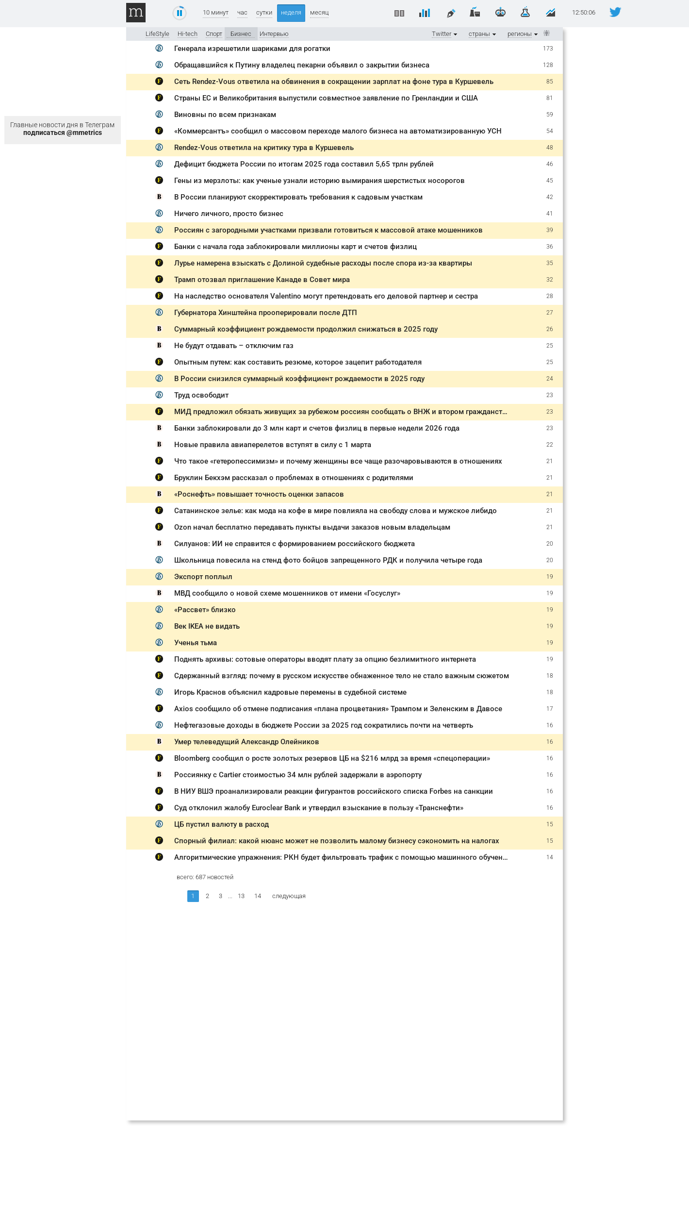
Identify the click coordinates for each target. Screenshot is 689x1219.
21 (549, 461)
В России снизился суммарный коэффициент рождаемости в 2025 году (299, 378)
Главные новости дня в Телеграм (62, 128)
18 (549, 675)
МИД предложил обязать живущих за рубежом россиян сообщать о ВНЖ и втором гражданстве (342, 411)
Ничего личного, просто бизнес (228, 213)
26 (549, 329)
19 (549, 576)
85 (549, 81)
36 (549, 246)
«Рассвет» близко (205, 609)
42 (549, 197)
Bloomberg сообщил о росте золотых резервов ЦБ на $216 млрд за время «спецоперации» (332, 758)
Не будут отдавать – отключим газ (234, 345)
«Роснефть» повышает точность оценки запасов (259, 494)
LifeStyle (157, 33)
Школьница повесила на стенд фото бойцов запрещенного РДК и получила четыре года (328, 560)
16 (549, 725)
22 (549, 444)
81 (549, 98)
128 (548, 65)
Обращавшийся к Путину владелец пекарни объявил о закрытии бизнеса (301, 65)
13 (241, 896)
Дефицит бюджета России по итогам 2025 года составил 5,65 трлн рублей (304, 164)
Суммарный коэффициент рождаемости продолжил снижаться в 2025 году (306, 329)
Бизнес (240, 33)
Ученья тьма (195, 642)
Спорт (214, 33)
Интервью (274, 33)
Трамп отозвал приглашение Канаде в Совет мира (262, 279)
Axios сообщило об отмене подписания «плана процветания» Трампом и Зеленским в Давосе (338, 708)
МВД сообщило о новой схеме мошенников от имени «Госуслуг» (287, 593)
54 (549, 131)
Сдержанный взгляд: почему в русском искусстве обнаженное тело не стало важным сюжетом (341, 675)
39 (549, 230)
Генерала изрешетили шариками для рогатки (252, 48)
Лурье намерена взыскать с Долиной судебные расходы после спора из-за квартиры (323, 263)
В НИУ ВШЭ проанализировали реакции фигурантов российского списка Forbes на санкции (333, 791)
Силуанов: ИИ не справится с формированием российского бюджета (294, 543)
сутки (264, 12)
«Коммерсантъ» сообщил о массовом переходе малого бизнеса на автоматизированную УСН (338, 131)
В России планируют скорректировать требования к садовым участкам (298, 197)
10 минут (216, 12)
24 (549, 378)
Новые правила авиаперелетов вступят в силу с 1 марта (272, 444)
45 (549, 180)
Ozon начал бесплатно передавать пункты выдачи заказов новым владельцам (312, 527)
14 (549, 857)
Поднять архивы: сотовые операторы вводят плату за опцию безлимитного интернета (325, 659)
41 (549, 213)
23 (549, 395)
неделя (291, 12)
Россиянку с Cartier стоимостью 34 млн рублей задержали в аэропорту (298, 774)
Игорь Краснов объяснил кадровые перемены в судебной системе (290, 692)
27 (549, 312)
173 (548, 48)
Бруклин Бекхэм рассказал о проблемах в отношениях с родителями (293, 477)
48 (549, 147)
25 (549, 345)
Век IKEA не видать (207, 626)
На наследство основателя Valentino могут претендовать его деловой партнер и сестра (326, 296)
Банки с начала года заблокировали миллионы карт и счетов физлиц (295, 246)
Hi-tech (187, 33)
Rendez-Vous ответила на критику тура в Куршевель (264, 147)
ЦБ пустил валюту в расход (221, 824)
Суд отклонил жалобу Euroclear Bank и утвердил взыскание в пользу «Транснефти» (318, 807)
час (242, 12)
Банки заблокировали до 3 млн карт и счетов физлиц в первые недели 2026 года (316, 428)
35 (549, 263)
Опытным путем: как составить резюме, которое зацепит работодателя (298, 362)
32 (549, 279)
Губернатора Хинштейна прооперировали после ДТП (265, 312)
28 (549, 296)
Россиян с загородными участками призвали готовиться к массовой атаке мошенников (328, 230)
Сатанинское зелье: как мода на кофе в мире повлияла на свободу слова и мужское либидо (335, 510)
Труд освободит (201, 395)
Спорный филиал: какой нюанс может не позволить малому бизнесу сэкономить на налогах (336, 840)
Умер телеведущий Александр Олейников (246, 741)
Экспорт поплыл (203, 576)
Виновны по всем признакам (225, 114)
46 (549, 164)
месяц (319, 12)
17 (549, 708)
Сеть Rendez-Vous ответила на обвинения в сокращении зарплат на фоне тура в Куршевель (333, 81)
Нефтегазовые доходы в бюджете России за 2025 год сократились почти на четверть (323, 725)
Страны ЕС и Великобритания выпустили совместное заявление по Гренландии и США (326, 98)
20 (549, 543)
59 (549, 114)
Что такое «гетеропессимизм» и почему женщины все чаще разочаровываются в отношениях (338, 461)
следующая (289, 896)
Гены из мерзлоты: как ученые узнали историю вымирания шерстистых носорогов (319, 180)
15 (549, 824)
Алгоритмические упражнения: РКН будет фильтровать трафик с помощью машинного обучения (342, 857)
